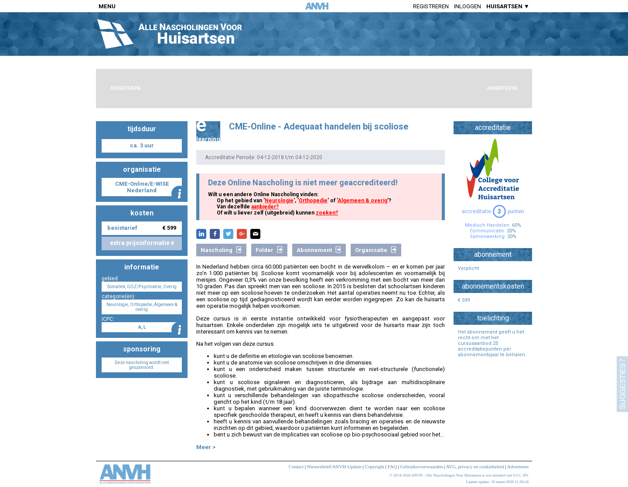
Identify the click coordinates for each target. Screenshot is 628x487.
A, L (142, 327)
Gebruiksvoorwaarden (421, 466)
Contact (296, 466)
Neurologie (279, 201)
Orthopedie (313, 201)
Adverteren (518, 466)
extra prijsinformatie (142, 242)
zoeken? (327, 213)
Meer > (205, 447)
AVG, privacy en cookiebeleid (475, 466)
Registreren (431, 6)
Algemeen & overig (362, 201)
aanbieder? (265, 207)
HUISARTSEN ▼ (507, 6)
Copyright (374, 466)
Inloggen (467, 6)
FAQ (392, 466)
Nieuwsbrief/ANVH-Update (334, 466)
